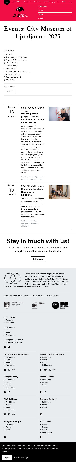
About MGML (16, 2)
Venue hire (37, 2)
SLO (63, 2)
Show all (8, 54)
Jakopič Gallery (11, 63)
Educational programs (51, 2)
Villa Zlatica (9, 80)
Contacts (27, 2)
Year (9, 91)
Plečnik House (11, 68)
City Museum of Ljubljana (15, 57)
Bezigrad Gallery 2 (12, 77)
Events (41, 10)
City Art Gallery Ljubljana (15, 60)
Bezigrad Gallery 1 (12, 74)
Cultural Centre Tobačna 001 (17, 71)
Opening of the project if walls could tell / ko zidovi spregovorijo (33, 118)
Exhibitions (42, 6)
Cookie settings (21, 457)
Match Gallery (10, 65)
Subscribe (38, 258)
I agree (7, 457)
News (40, 14)
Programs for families (14, 342)
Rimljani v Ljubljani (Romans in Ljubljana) (32, 192)
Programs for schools (14, 339)
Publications (10, 335)
